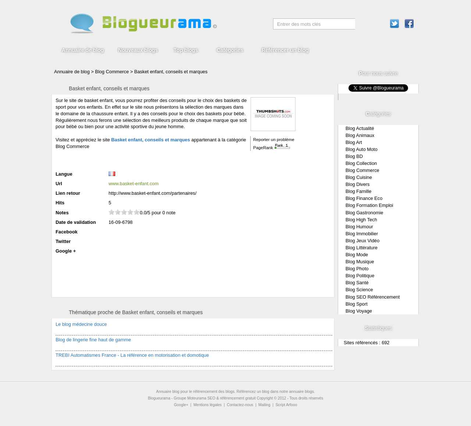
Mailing (264, 405)
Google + (66, 251)
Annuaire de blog (83, 50)
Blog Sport (357, 304)
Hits (60, 202)
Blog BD (354, 156)
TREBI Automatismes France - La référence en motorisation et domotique (132, 355)
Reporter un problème (273, 139)
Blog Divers (357, 184)
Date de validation (76, 222)
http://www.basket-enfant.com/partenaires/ (152, 193)
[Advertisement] (142, 159)
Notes (62, 212)
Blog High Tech (361, 219)
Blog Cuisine (359, 177)
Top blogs (186, 50)
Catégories (230, 50)
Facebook (67, 232)
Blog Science (359, 289)
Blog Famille (358, 191)
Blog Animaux (360, 135)
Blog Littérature (362, 247)
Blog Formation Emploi (369, 205)
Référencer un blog (285, 50)
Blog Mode (357, 254)
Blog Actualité (360, 128)
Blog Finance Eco (364, 198)
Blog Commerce (362, 170)
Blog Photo (357, 268)
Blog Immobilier (362, 233)
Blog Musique (360, 261)
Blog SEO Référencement (373, 297)
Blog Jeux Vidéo (362, 240)
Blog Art (354, 142)
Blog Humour (359, 226)
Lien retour (68, 193)
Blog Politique (360, 275)
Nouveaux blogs (138, 50)
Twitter (63, 241)
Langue (64, 174)
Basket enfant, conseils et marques (171, 71)
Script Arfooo (286, 405)
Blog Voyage (359, 311)
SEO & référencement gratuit (232, 398)
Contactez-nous (240, 405)
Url (59, 183)
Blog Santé (357, 282)
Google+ (181, 405)
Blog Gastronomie (364, 212)
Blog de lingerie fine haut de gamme (93, 339)
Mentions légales (208, 405)
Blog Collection (361, 163)
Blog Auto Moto (362, 149)
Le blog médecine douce (81, 324)
